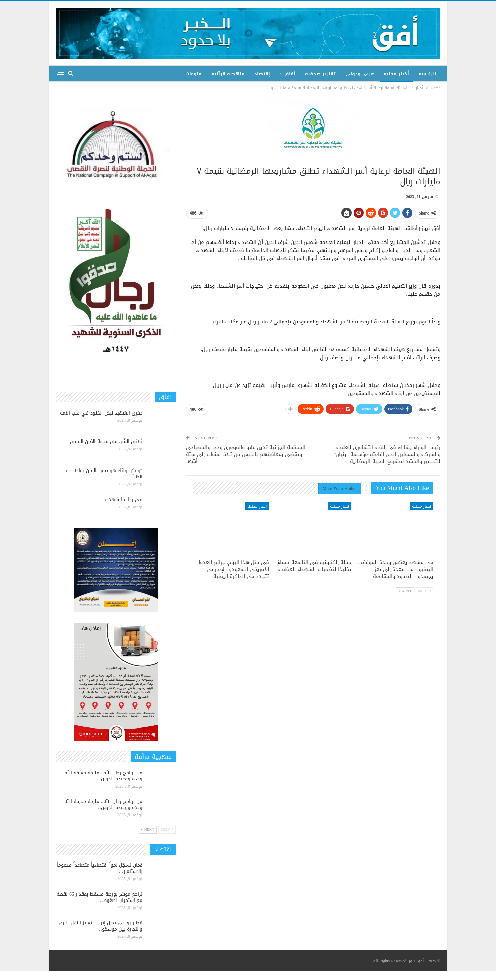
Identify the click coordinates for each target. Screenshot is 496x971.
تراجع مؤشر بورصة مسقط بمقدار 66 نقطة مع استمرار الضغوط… (99, 897)
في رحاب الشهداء (123, 499)
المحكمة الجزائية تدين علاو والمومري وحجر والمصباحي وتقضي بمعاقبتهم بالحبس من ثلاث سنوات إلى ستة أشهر (245, 454)
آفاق (289, 73)
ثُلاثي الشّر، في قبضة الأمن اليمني (106, 441)
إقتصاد (262, 73)
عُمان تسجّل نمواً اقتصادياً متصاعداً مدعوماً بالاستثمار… (99, 868)
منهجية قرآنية (228, 73)
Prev (424, 591)
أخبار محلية (396, 73)
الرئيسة (427, 73)
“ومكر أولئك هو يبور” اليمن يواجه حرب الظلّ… (102, 473)
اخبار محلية (421, 506)
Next (405, 591)
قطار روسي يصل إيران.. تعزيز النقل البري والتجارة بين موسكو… (100, 926)
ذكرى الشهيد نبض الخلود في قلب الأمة (101, 413)
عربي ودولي (360, 73)
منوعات (193, 73)
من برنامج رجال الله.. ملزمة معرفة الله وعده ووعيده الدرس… (103, 775)
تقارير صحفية (320, 73)
